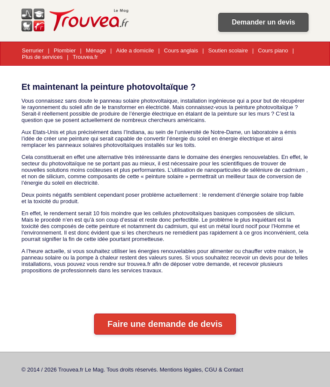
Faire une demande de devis (165, 324)
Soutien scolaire (228, 50)
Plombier (65, 50)
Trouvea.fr (85, 57)
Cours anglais (181, 50)
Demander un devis (263, 22)
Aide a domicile (135, 50)
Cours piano (273, 50)
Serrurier (33, 50)
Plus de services (42, 57)
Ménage (96, 50)
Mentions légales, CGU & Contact (201, 369)
